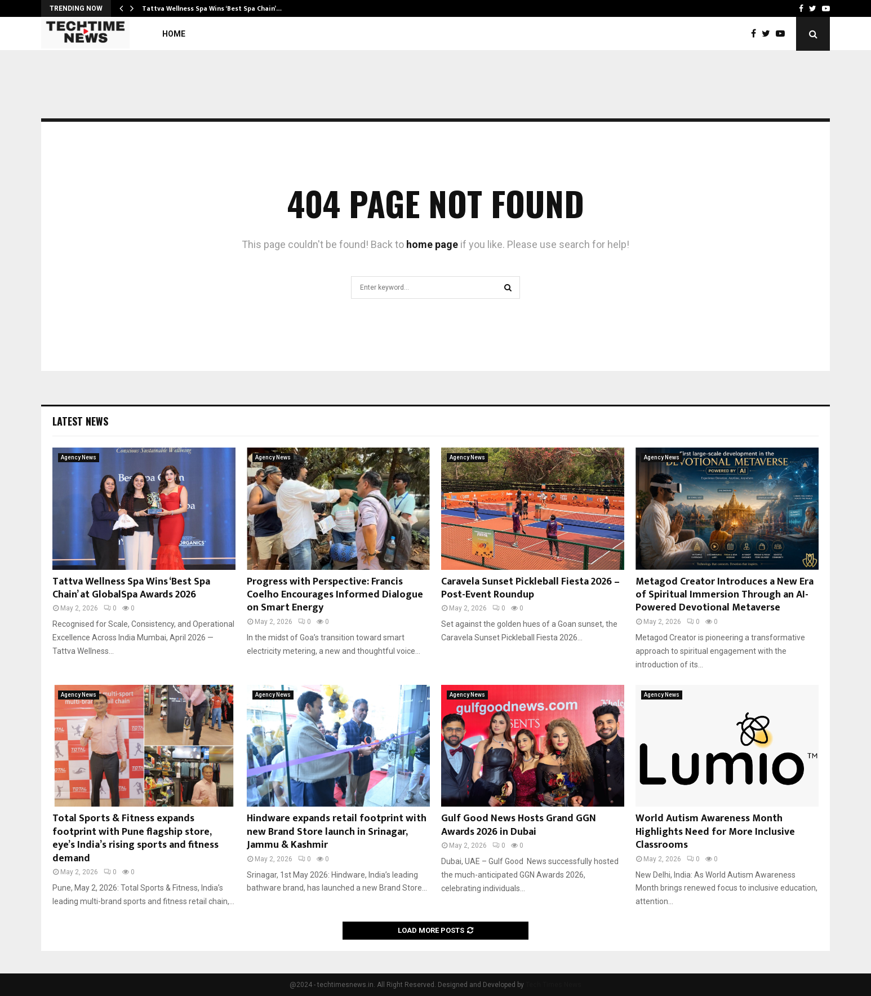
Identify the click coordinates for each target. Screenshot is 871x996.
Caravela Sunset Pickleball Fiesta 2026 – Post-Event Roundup (530, 588)
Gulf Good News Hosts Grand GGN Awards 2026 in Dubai (518, 825)
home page (432, 244)
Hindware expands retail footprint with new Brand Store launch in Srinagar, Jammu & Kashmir (336, 831)
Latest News (80, 421)
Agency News (78, 457)
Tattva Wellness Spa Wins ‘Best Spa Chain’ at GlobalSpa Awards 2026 (131, 588)
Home (173, 33)
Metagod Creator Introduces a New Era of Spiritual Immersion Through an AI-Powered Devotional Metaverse (725, 595)
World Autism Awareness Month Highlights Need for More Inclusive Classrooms (715, 831)
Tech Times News (553, 985)
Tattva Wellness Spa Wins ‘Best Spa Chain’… (212, 8)
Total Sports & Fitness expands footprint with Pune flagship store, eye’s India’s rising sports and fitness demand (135, 838)
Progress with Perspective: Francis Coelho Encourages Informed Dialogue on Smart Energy (335, 595)
